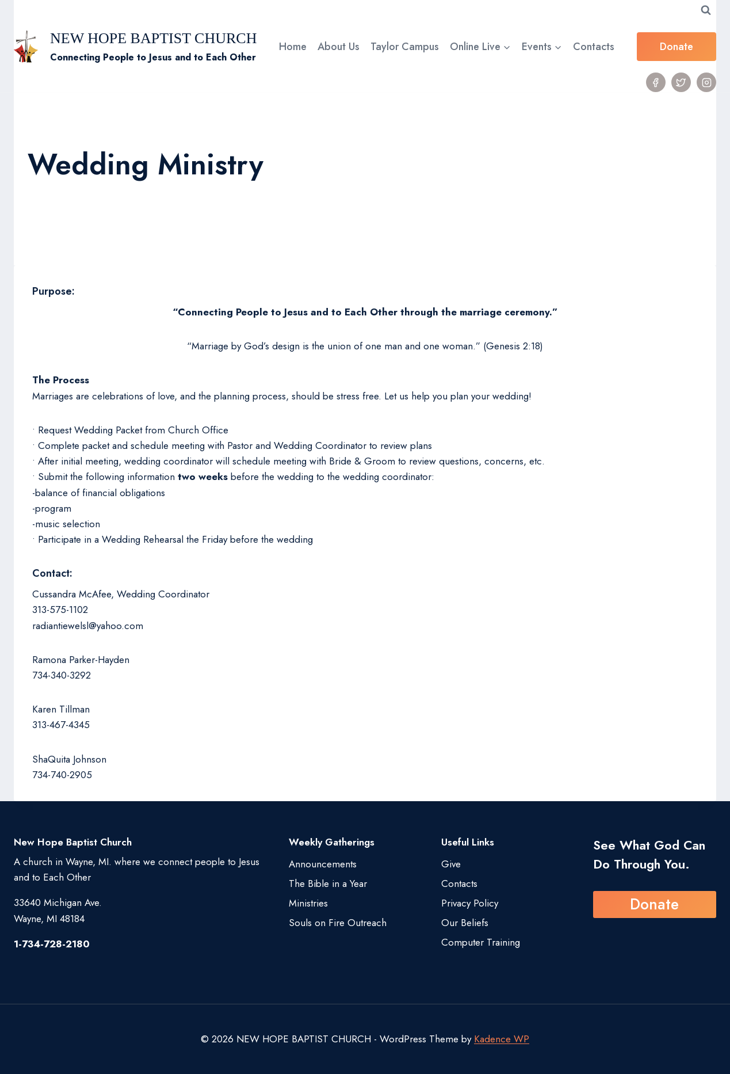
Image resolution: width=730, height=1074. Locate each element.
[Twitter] (681, 82)
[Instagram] (706, 82)
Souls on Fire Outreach (338, 923)
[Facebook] (656, 82)
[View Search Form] (705, 10)
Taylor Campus (404, 46)
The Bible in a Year (328, 883)
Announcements (323, 864)
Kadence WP (501, 1039)
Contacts (593, 46)
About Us (339, 46)
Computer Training (480, 942)
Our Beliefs (464, 923)
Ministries (308, 903)
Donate (676, 46)
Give (451, 864)
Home (293, 46)
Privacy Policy (469, 903)
